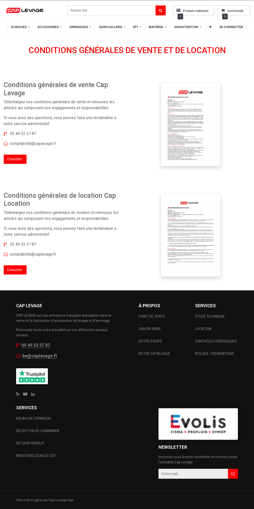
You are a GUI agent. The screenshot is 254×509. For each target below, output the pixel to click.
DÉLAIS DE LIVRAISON (33, 418)
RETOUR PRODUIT (30, 443)
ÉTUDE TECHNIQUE (210, 316)
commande (235, 11)
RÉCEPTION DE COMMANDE (38, 431)
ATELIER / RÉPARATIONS (214, 354)
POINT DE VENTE (152, 316)
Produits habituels (196, 11)
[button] (210, 27)
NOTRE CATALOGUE (154, 354)
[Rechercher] (161, 10)
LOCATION (203, 329)
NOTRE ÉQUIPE (150, 341)
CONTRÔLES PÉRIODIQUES (216, 341)
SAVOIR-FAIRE (150, 329)
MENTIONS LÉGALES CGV (36, 456)
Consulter (15, 159)
